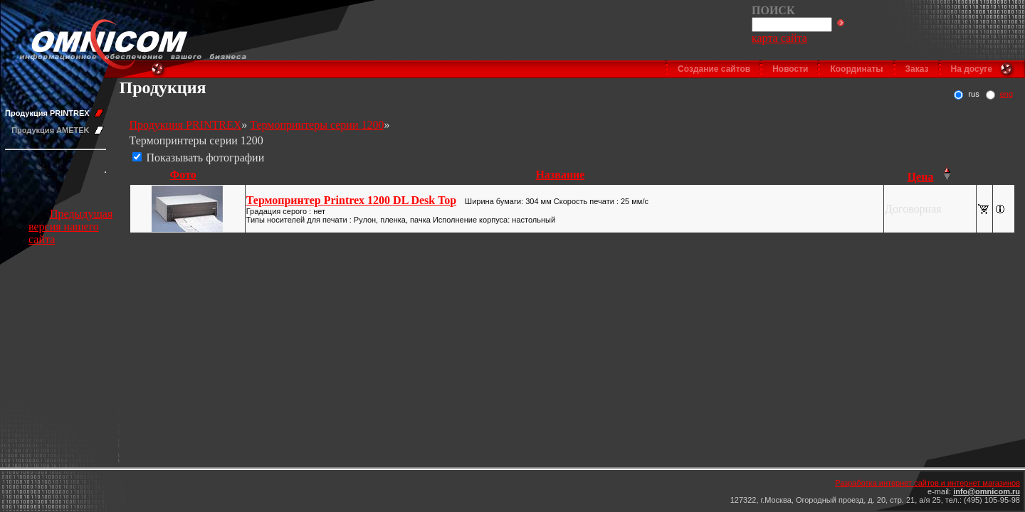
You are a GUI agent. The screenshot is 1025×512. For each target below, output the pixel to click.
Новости (790, 69)
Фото (183, 175)
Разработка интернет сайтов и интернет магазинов (927, 483)
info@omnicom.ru (986, 491)
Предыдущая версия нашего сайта (70, 226)
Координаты (856, 69)
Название (559, 175)
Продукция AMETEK (50, 130)
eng (1006, 94)
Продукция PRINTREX (47, 113)
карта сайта (779, 38)
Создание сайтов (714, 69)
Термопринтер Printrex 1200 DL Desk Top (351, 200)
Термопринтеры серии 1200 (317, 125)
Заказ (917, 69)
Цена (921, 177)
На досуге (971, 69)
